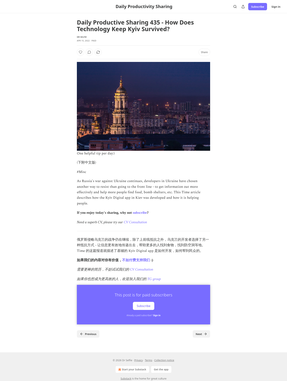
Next (201, 334)
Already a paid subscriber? (143, 315)
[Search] (235, 6)
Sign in (275, 6)
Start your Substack (132, 369)
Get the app (161, 369)
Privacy (138, 360)
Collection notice (164, 360)
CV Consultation (135, 222)
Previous (88, 334)
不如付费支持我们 (136, 260)
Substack (126, 378)
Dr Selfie (82, 37)
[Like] (80, 52)
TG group (154, 279)
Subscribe (257, 6)
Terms (148, 360)
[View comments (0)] (89, 52)
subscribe (140, 212)
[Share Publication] (243, 6)
